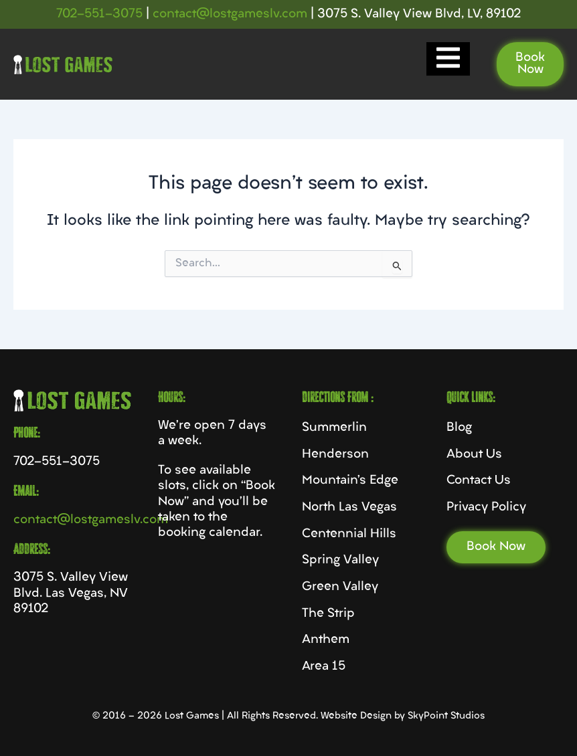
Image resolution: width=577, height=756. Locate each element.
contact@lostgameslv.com (230, 14)
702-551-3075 (99, 14)
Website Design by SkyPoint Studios (403, 716)
